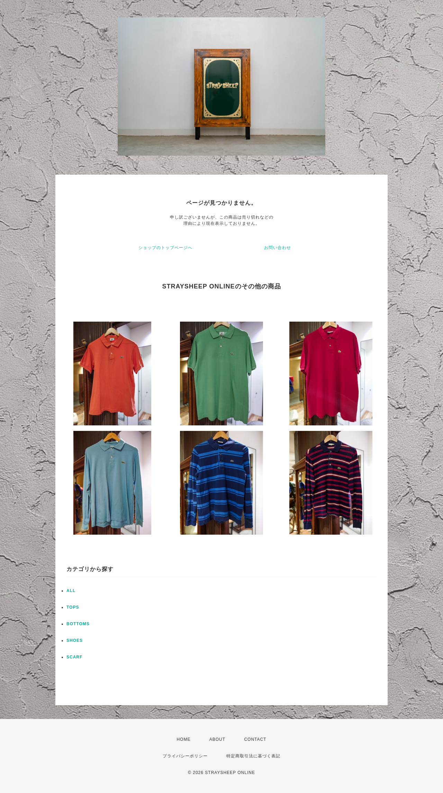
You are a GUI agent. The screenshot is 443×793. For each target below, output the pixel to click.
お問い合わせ (277, 247)
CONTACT (255, 739)
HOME (183, 739)
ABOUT (217, 739)
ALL (70, 590)
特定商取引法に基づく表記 (253, 756)
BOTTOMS (78, 623)
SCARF (74, 657)
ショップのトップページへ (165, 247)
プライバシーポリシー (185, 756)
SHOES (74, 640)
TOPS (72, 607)
